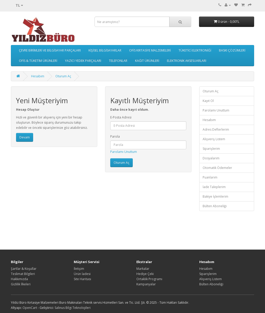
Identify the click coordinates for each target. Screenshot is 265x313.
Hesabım (37, 76)
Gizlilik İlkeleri (21, 284)
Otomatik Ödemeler (217, 168)
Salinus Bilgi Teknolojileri (73, 307)
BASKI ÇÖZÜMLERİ (232, 50)
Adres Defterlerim (216, 129)
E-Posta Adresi (120, 117)
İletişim (79, 268)
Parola (115, 136)
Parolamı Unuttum (123, 152)
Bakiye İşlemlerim (215, 196)
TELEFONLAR (118, 60)
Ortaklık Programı (149, 279)
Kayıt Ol (208, 101)
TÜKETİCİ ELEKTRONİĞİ (195, 50)
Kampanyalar (146, 284)
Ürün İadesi (82, 274)
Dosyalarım (211, 158)
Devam (24, 137)
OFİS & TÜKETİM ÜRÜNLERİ (38, 60)
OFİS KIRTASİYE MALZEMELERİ (150, 50)
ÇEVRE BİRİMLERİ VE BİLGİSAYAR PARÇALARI (50, 50)
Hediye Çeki (145, 274)
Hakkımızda (19, 279)
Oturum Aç (63, 76)
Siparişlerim (211, 148)
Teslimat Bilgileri (23, 274)
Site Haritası (82, 279)
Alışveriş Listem (214, 139)
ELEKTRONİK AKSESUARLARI (186, 60)
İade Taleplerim (214, 187)
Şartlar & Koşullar (23, 268)
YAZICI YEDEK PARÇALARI (83, 60)
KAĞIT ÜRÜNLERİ (147, 60)
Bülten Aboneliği (215, 206)
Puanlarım (210, 177)
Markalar (142, 268)
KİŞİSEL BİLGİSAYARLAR (105, 50)
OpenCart (30, 307)
